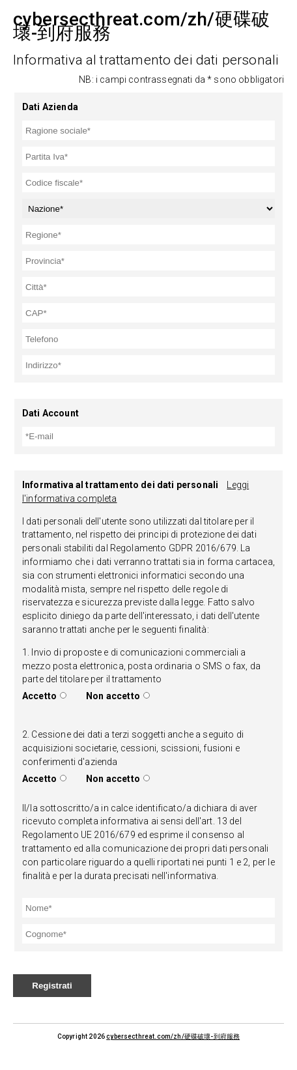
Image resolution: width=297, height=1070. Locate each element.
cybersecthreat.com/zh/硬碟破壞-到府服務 (173, 1036)
